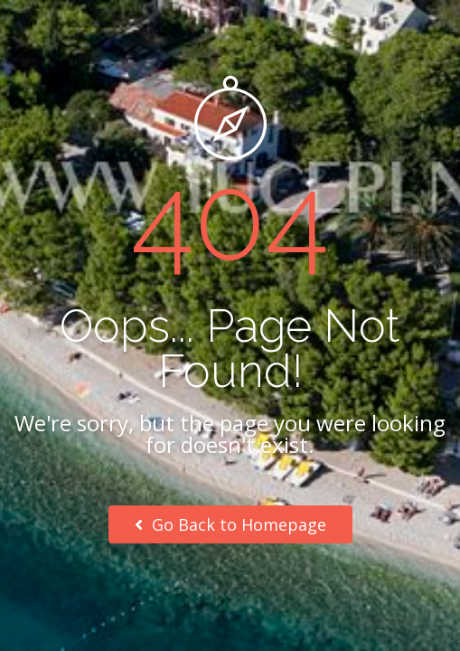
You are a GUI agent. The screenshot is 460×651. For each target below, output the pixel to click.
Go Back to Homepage (230, 524)
